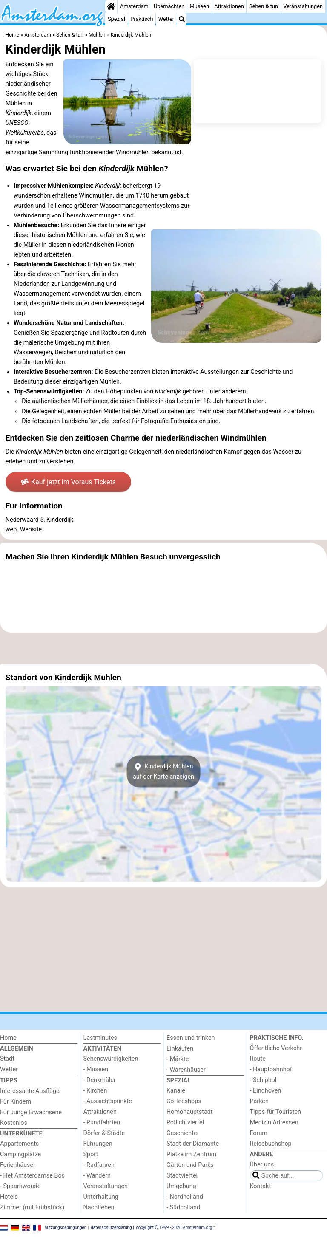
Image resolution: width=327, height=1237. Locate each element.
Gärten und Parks (190, 1165)
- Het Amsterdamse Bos (32, 1175)
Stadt (7, 1058)
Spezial (116, 19)
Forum (258, 1133)
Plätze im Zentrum (191, 1154)
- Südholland (183, 1207)
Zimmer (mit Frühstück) (32, 1207)
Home (8, 1038)
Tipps (8, 1080)
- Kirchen (95, 1090)
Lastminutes (100, 1038)
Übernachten (169, 6)
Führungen (97, 1143)
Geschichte (181, 1133)
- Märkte (177, 1059)
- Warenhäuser (186, 1069)
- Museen (96, 1069)
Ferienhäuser (17, 1165)
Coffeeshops (183, 1101)
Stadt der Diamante (192, 1143)
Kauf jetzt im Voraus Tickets (68, 482)
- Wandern (97, 1175)
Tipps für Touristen (275, 1112)
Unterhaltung (100, 1196)
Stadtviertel (182, 1175)
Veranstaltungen (303, 6)
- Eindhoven (265, 1090)
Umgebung (181, 1186)
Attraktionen (229, 6)
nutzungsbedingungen (66, 1227)
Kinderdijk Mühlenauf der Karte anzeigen (163, 771)
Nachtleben (99, 1207)
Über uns (262, 1164)
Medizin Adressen (274, 1122)
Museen (199, 6)
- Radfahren (99, 1165)
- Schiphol (263, 1080)
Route (258, 1058)
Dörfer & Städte (104, 1133)
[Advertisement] (163, 648)
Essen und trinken (190, 1038)
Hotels (9, 1196)
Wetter (166, 19)
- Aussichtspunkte (107, 1101)
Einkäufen (179, 1048)
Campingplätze (20, 1154)
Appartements (19, 1143)
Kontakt (260, 1186)
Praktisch (141, 19)
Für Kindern (15, 1101)
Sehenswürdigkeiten (110, 1058)
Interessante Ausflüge (30, 1091)
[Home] (111, 6)
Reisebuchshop (271, 1143)
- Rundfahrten (101, 1122)
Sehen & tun (263, 6)
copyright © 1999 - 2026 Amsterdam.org (174, 1227)
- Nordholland (184, 1196)
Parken (259, 1101)
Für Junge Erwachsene (31, 1112)
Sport (90, 1154)
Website (31, 529)
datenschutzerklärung (111, 1227)
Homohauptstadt (189, 1112)
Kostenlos (13, 1123)
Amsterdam (134, 6)
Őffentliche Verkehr (276, 1048)
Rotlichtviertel (185, 1122)
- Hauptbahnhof (271, 1069)
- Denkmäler (99, 1080)
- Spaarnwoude (20, 1186)
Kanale (175, 1090)
